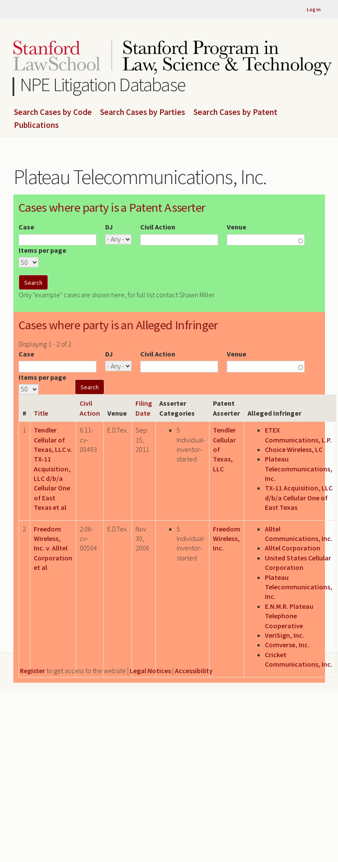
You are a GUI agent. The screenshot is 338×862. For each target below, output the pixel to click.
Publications (36, 125)
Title (41, 413)
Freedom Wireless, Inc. (226, 539)
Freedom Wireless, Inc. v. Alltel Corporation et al (53, 548)
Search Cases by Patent (235, 112)
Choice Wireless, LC (293, 449)
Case (26, 227)
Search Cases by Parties (142, 112)
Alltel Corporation (292, 548)
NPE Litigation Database (103, 84)
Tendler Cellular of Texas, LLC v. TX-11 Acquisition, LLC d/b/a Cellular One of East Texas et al (53, 469)
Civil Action (157, 227)
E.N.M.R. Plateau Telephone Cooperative (289, 616)
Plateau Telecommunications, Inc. (298, 469)
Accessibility (193, 670)
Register (32, 670)
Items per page (42, 250)
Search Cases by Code (53, 112)
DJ (109, 227)
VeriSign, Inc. (284, 635)
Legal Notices (150, 670)
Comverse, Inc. (287, 644)
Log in (314, 9)
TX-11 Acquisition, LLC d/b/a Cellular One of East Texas (298, 497)
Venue (236, 227)
